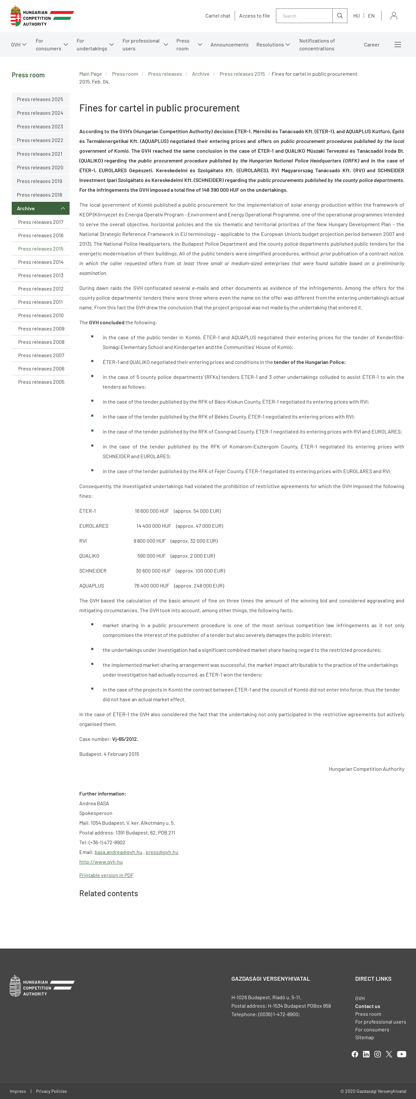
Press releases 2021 (39, 153)
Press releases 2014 (41, 262)
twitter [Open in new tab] (389, 1054)
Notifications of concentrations (317, 44)
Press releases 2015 (40, 248)
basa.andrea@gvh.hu (118, 852)
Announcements (230, 44)
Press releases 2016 (40, 235)
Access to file (254, 15)
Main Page (90, 74)
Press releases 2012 (41, 288)
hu (356, 15)
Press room (182, 44)
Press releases (165, 74)
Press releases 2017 (40, 222)
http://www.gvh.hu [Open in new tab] (101, 862)
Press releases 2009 (41, 328)
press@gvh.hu (162, 852)
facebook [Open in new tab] (355, 1054)
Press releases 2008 (41, 342)
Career (372, 44)
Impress (18, 1091)
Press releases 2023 (40, 126)
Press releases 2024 (40, 113)
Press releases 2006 (41, 368)
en (371, 15)
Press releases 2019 (39, 181)
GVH (15, 44)
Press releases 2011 (40, 302)
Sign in (393, 15)
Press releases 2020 (40, 167)
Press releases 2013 (40, 275)
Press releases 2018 (39, 194)
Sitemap (364, 1037)
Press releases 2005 (41, 382)
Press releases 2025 (40, 99)
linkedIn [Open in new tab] (366, 1054)
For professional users (141, 44)
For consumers (48, 44)
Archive (26, 208)
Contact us (367, 1006)
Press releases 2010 (41, 315)
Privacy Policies (51, 1091)
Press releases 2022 (40, 140)
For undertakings (92, 44)
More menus (398, 44)
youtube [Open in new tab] (401, 1054)
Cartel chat (217, 15)
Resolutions (270, 44)
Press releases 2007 (41, 355)
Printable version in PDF (106, 875)
